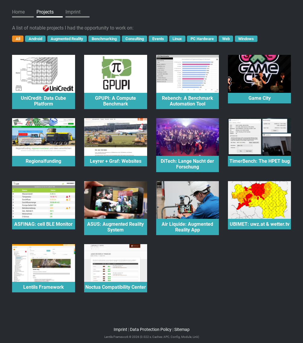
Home (18, 12)
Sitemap (182, 329)
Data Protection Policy (151, 329)
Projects (45, 12)
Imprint (72, 12)
